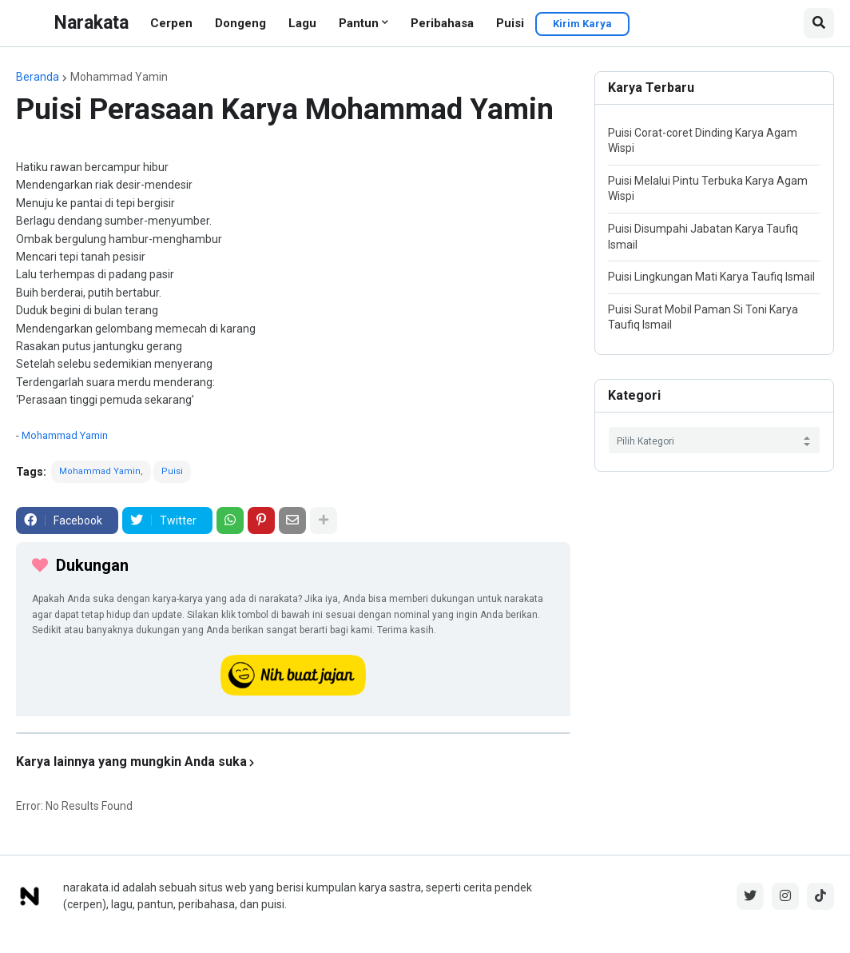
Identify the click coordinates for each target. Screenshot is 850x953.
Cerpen (171, 23)
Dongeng (240, 23)
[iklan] (293, 733)
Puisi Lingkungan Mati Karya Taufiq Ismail (711, 276)
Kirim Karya (582, 24)
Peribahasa (442, 23)
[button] (819, 23)
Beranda (37, 76)
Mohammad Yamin (119, 76)
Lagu (302, 23)
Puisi (510, 23)
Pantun (359, 23)
